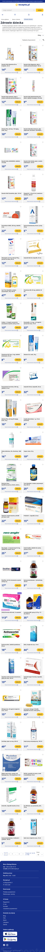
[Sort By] (31, 40)
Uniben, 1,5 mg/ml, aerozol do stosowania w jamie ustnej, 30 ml (10, 323)
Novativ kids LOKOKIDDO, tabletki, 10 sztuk (11, 161)
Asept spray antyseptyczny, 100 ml (33, 741)
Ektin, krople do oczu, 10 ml (31, 644)
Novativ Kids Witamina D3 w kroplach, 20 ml (9, 65)
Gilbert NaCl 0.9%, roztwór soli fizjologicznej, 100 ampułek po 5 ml (11, 774)
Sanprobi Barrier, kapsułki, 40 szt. (32, 258)
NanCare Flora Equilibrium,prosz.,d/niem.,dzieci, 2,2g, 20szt (10, 484)
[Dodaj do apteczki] (21, 46)
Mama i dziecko (16, 19)
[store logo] (22, 5)
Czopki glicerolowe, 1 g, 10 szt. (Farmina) (32, 419)
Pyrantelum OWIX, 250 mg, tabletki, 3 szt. (11, 226)
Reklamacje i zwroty (9, 894)
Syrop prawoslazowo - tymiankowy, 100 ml (33, 580)
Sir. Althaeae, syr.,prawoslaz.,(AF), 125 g (32, 806)
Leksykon (6, 922)
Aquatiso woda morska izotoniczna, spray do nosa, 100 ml (11, 677)
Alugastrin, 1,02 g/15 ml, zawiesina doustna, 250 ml (33, 194)
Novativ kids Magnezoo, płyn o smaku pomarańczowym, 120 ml (32, 65)
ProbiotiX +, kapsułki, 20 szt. (31, 515)
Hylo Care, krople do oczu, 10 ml (32, 838)
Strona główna (5, 19)
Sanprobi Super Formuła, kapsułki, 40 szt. (33, 677)
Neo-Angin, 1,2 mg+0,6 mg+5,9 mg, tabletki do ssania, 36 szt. (11, 548)
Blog (4, 916)
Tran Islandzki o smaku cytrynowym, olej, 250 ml (33, 484)
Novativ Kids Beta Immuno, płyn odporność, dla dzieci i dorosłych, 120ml (32, 129)
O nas (5, 904)
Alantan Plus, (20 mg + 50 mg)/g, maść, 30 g (10, 129)
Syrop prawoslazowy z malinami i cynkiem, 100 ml (10, 838)
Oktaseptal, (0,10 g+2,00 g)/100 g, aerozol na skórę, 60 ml (10, 258)
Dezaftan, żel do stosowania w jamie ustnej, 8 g (11, 580)
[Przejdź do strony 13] (15, 853)
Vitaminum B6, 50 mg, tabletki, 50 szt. (33, 290)
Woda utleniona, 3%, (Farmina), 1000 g (11, 452)
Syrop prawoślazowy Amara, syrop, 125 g (33, 226)
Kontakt (5, 906)
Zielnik (5, 924)
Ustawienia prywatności (10, 908)
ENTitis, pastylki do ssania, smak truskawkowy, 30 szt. (32, 774)
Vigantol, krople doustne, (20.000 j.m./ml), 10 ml (10, 516)
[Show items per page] (40, 854)
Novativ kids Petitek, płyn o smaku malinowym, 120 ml (33, 161)
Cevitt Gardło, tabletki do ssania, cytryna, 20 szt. (32, 548)
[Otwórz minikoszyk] (29, 15)
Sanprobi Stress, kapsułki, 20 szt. (32, 386)
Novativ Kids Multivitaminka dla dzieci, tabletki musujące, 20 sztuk (33, 97)
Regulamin (6, 902)
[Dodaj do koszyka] (18, 69)
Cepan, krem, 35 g (28, 451)
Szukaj (39, 10)
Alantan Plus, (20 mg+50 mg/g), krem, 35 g (10, 419)
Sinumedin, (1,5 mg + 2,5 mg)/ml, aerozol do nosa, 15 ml (32, 323)
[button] (17, 72)
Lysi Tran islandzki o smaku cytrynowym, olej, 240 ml (9, 290)
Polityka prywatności (9, 892)
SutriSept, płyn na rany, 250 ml (10, 741)
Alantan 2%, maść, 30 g (30, 354)
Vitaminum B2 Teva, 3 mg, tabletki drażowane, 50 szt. (11, 355)
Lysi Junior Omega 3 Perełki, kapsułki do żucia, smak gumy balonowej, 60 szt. (32, 709)
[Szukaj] (34, 10)
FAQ (4, 918)
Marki (5, 920)
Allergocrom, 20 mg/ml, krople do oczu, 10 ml (10, 709)
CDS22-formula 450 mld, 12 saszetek (11, 612)
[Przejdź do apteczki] (15, 15)
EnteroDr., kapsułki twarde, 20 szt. (11, 805)
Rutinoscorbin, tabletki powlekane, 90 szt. (11, 645)
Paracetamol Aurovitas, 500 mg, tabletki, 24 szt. (10, 387)
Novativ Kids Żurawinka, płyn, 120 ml (11, 193)
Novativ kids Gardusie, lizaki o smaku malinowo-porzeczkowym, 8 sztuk (11, 97)
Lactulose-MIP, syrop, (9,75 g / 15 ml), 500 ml (32, 613)
